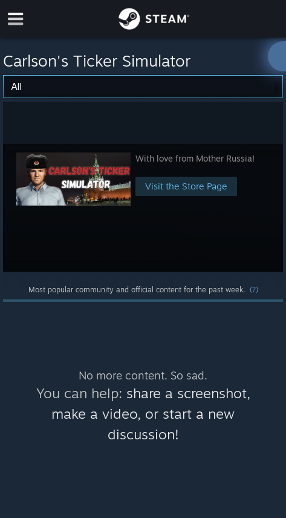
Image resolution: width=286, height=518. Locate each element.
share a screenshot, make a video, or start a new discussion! (150, 413)
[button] (143, 207)
